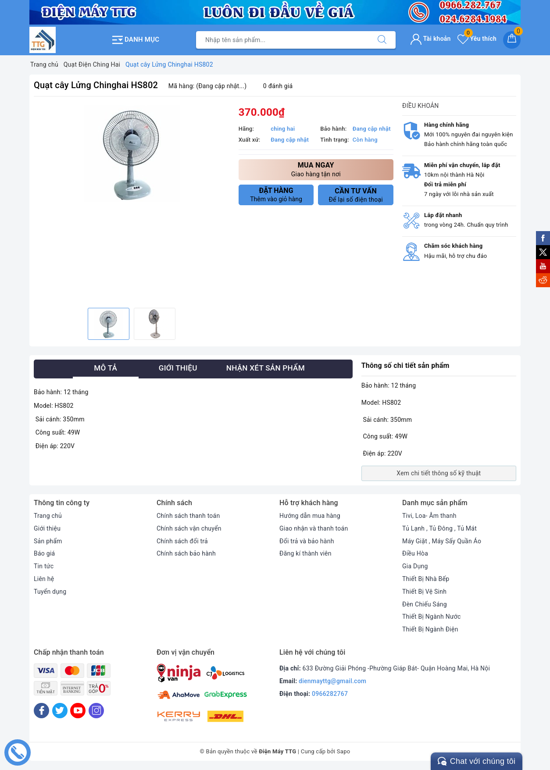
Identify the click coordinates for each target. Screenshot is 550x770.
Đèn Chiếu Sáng (424, 604)
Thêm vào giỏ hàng (276, 194)
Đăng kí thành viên (305, 553)
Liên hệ (44, 578)
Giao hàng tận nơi (316, 169)
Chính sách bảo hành (186, 553)
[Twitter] (60, 710)
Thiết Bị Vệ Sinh (424, 591)
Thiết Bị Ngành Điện (430, 629)
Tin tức (44, 566)
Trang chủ (48, 515)
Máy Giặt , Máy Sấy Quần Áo (441, 541)
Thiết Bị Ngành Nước (431, 616)
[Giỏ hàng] (512, 40)
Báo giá (44, 553)
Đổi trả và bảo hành (306, 541)
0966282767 (330, 693)
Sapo (343, 751)
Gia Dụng (415, 566)
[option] (132, 153)
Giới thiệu (47, 528)
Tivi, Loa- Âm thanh (429, 515)
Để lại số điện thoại (355, 195)
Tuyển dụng (50, 591)
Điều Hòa (415, 553)
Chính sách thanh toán (188, 515)
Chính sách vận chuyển (189, 528)
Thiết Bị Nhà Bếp (425, 578)
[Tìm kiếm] (382, 40)
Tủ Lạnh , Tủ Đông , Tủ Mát (439, 528)
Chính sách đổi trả (182, 541)
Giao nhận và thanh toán (313, 528)
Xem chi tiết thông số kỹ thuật (438, 473)
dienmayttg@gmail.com (332, 680)
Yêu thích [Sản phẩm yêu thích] (476, 38)
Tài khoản (430, 38)
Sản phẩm (48, 541)
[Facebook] (41, 710)
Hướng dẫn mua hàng (309, 515)
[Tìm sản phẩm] (282, 40)
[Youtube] (78, 710)
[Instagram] (96, 710)
